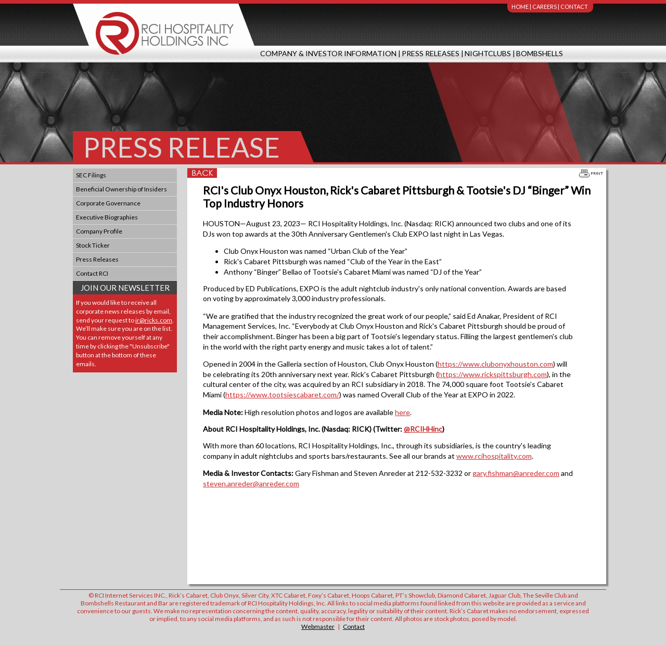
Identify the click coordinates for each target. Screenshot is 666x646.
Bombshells (539, 53)
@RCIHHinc (423, 428)
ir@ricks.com (153, 320)
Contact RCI (92, 273)
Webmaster (318, 626)
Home (520, 6)
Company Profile (99, 231)
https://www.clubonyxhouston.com (495, 363)
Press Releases (430, 53)
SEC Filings (91, 175)
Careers (544, 6)
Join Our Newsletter (125, 287)
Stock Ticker (93, 245)
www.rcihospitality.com (494, 455)
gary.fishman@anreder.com (515, 473)
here (402, 412)
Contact (574, 6)
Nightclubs (488, 53)
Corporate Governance (108, 203)
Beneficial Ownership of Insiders (121, 189)
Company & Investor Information (328, 53)
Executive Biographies (107, 217)
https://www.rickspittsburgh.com (492, 374)
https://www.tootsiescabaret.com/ (282, 394)
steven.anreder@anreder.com (251, 483)
